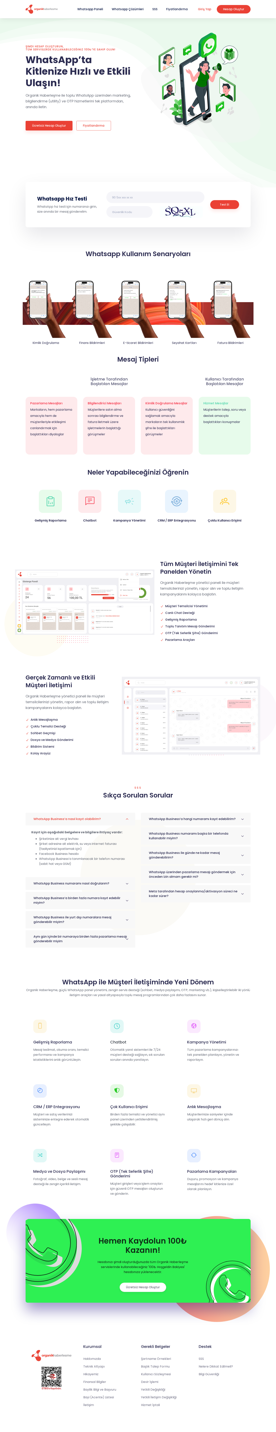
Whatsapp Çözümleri (128, 9)
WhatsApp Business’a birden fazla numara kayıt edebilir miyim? (76, 900)
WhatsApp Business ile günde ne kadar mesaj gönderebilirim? (184, 855)
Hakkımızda (92, 1359)
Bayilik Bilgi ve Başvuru (99, 1389)
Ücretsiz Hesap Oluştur (49, 126)
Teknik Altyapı (94, 1366)
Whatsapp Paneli (90, 9)
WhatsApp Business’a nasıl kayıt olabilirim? (67, 819)
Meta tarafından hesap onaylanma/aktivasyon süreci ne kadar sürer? (193, 893)
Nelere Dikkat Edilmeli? (216, 1366)
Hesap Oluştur (233, 9)
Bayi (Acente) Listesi (98, 1397)
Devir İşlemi (149, 1382)
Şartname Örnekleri (156, 1359)
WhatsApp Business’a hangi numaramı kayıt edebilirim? (192, 819)
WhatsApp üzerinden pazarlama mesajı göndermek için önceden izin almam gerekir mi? (192, 874)
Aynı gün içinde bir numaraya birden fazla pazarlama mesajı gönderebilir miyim (80, 938)
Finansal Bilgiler (94, 1382)
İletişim (88, 1405)
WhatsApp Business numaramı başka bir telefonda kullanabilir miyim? (188, 835)
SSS (155, 9)
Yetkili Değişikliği (153, 1389)
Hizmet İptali (150, 1405)
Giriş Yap (204, 9)
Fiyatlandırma (177, 9)
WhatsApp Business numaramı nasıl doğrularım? (71, 883)
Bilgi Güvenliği (209, 1374)
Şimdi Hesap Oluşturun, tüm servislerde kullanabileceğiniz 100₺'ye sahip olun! (70, 48)
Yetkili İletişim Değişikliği (159, 1397)
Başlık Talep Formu (155, 1366)
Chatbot (118, 1042)
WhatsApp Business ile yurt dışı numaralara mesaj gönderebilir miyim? (72, 919)
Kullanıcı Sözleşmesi (156, 1374)
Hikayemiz (90, 1374)
